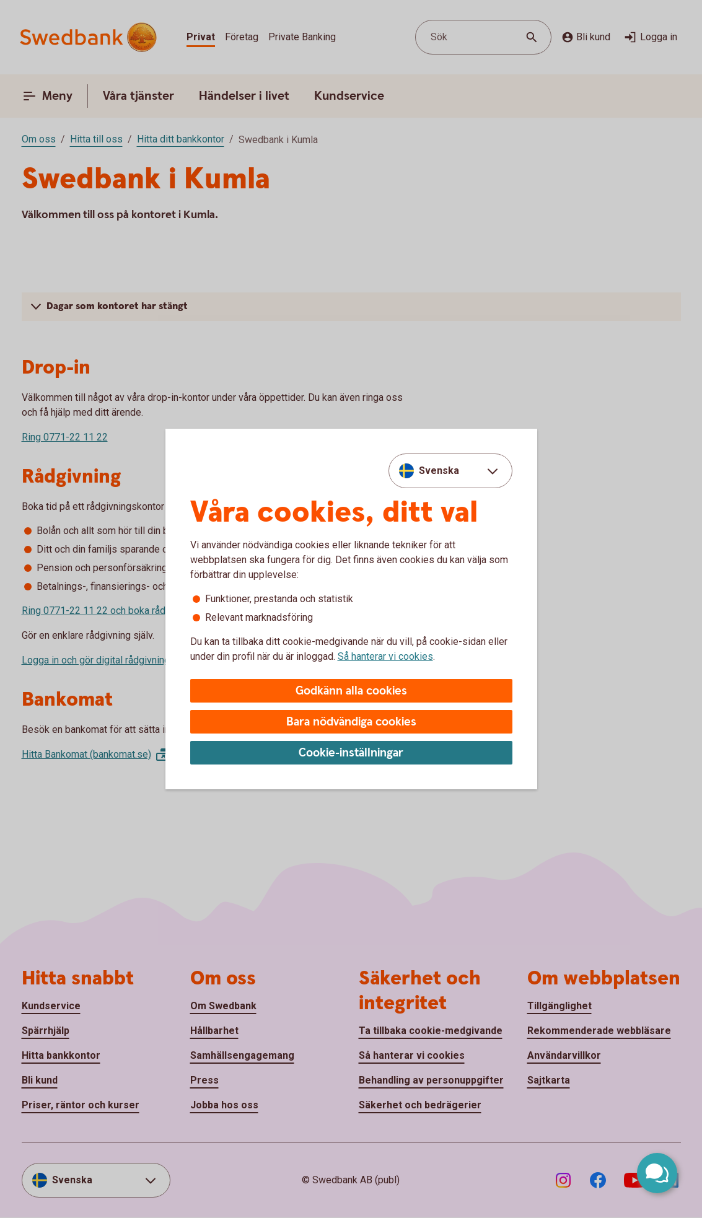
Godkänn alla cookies (351, 691)
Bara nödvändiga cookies (351, 722)
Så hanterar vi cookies (385, 656)
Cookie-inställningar (351, 753)
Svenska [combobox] (439, 470)
